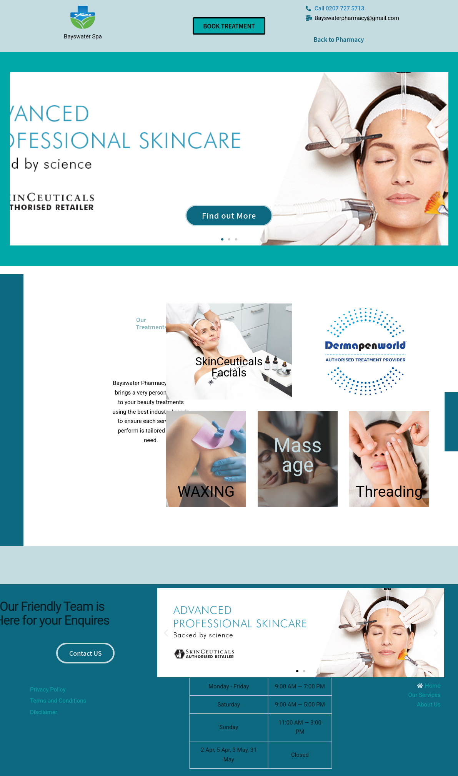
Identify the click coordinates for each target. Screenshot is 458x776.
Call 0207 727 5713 (339, 8)
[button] (222, 239)
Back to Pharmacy (338, 39)
